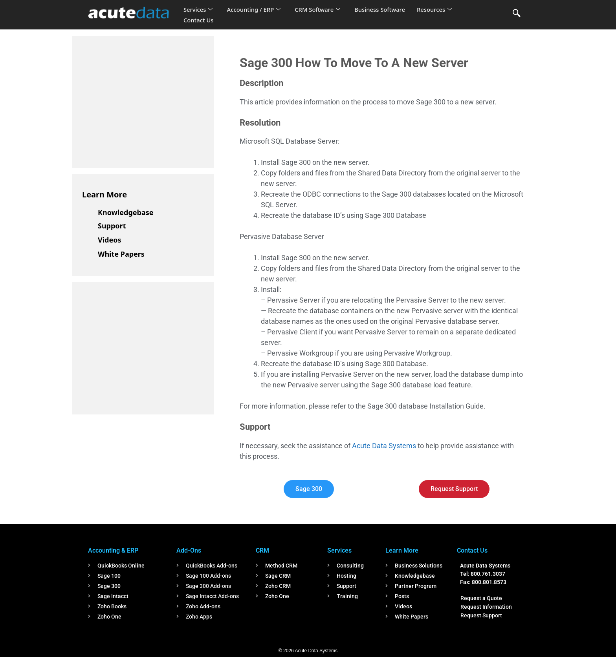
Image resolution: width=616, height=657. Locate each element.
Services (198, 9)
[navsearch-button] (516, 14)
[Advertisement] (141, 100)
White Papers (121, 254)
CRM (262, 550)
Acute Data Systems (384, 446)
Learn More (104, 194)
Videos (109, 240)
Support (112, 225)
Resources (437, 9)
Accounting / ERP (254, 9)
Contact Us (198, 20)
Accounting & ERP (113, 550)
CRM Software (319, 9)
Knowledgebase (126, 212)
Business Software (382, 9)
